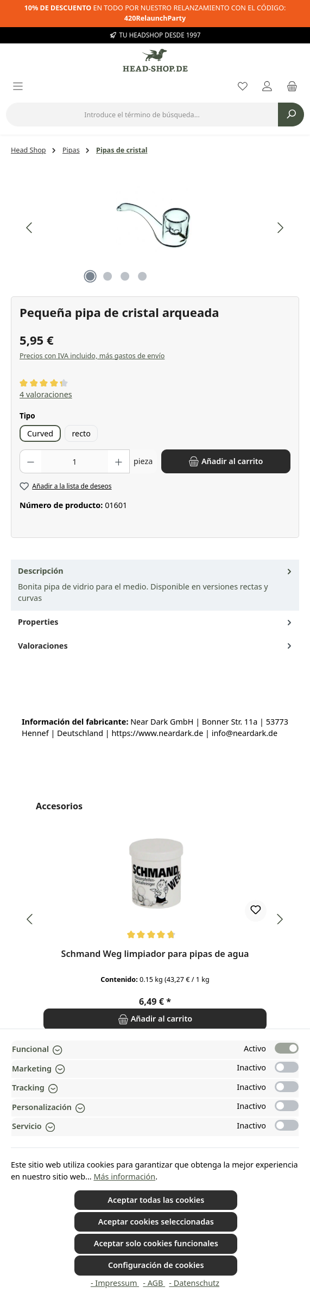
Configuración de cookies (156, 1265)
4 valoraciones (46, 394)
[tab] (155, 585)
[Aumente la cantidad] (119, 461)
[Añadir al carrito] (225, 461)
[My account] (267, 87)
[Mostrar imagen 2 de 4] (107, 276)
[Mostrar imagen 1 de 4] (90, 276)
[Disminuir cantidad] (30, 461)
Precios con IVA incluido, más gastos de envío (92, 355)
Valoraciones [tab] (156, 646)
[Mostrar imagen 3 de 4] (125, 276)
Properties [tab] (156, 622)
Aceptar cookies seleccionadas (156, 1221)
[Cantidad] (75, 461)
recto (81, 433)
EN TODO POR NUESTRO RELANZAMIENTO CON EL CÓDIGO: (155, 13)
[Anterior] (30, 227)
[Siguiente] (280, 227)
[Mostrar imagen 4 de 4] (142, 276)
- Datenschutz (194, 1283)
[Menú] (17, 87)
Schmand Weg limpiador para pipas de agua (155, 954)
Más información (124, 1176)
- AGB (154, 1283)
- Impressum (115, 1283)
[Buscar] (291, 114)
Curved (40, 433)
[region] (155, 228)
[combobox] (142, 114)
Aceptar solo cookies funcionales (156, 1243)
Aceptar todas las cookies (155, 1200)
